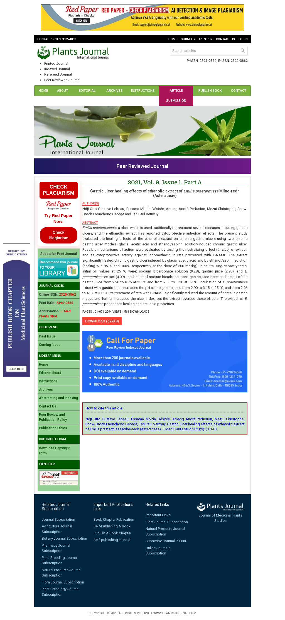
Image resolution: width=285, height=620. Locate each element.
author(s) (90, 203)
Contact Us (225, 39)
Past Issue (47, 336)
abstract (90, 223)
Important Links (158, 515)
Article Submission (176, 96)
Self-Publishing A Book (112, 526)
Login (243, 39)
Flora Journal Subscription (63, 582)
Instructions (143, 91)
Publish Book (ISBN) (210, 96)
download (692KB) (102, 321)
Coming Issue (49, 345)
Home (172, 39)
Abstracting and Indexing (58, 398)
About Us (62, 96)
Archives (114, 91)
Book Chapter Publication (114, 519)
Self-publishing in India (112, 540)
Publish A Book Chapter (112, 533)
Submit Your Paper (196, 39)
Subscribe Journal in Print (166, 541)
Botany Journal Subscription (64, 538)
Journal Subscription (58, 519)
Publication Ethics (53, 428)
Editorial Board (87, 96)
